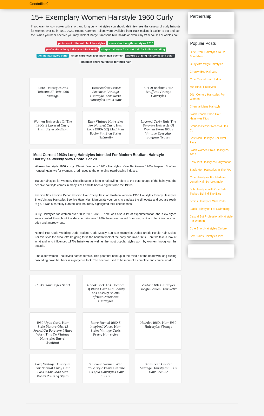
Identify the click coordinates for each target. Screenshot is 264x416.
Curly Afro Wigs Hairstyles (206, 64)
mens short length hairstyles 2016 (131, 43)
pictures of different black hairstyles (81, 43)
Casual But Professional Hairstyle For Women (211, 218)
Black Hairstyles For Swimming (210, 208)
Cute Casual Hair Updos (205, 79)
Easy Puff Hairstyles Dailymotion (210, 162)
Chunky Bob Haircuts (203, 71)
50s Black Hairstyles (203, 87)
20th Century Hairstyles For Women (207, 96)
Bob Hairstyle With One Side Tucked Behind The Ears (208, 191)
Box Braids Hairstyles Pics (206, 236)
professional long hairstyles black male (71, 49)
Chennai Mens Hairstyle (205, 106)
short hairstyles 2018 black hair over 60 (97, 55)
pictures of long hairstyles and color (150, 55)
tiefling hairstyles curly (52, 55)
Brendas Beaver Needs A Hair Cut (209, 128)
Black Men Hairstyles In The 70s (210, 169)
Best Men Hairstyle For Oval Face (208, 140)
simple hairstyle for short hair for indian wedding (133, 49)
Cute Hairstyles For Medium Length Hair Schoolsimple (208, 179)
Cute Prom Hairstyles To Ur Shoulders (207, 54)
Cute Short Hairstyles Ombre (208, 228)
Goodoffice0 (38, 4)
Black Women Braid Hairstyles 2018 (209, 152)
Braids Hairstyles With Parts (207, 201)
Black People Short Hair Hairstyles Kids (205, 116)
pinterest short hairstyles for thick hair (105, 61)
